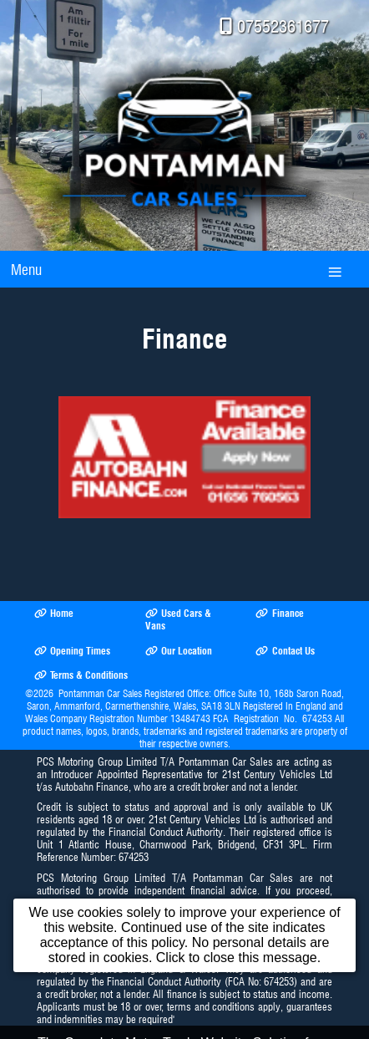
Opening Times (72, 650)
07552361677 (283, 26)
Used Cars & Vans (178, 619)
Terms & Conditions (81, 675)
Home (53, 613)
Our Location (178, 650)
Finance (279, 613)
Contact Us (284, 650)
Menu (26, 269)
